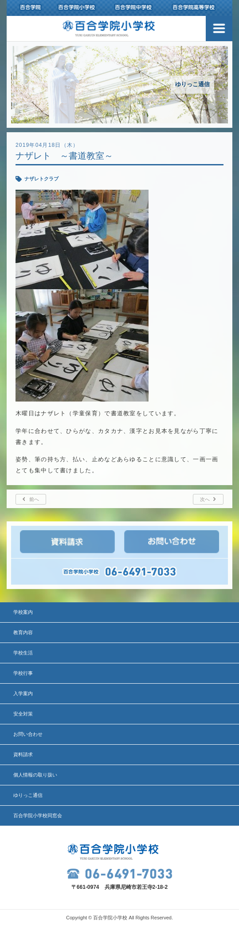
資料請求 (23, 754)
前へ (34, 499)
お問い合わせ (28, 734)
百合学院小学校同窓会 (37, 815)
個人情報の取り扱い (35, 774)
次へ (205, 499)
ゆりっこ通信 (28, 795)
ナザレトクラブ (41, 178)
